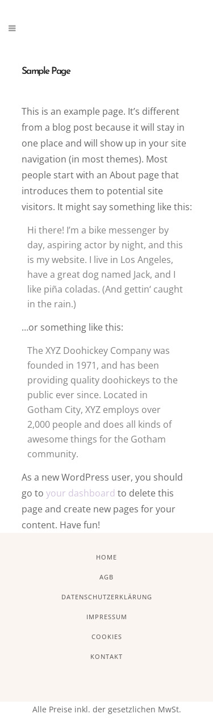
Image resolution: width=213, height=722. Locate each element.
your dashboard (80, 493)
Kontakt (106, 656)
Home (106, 557)
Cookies (106, 636)
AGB (106, 577)
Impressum (106, 616)
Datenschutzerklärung (106, 596)
